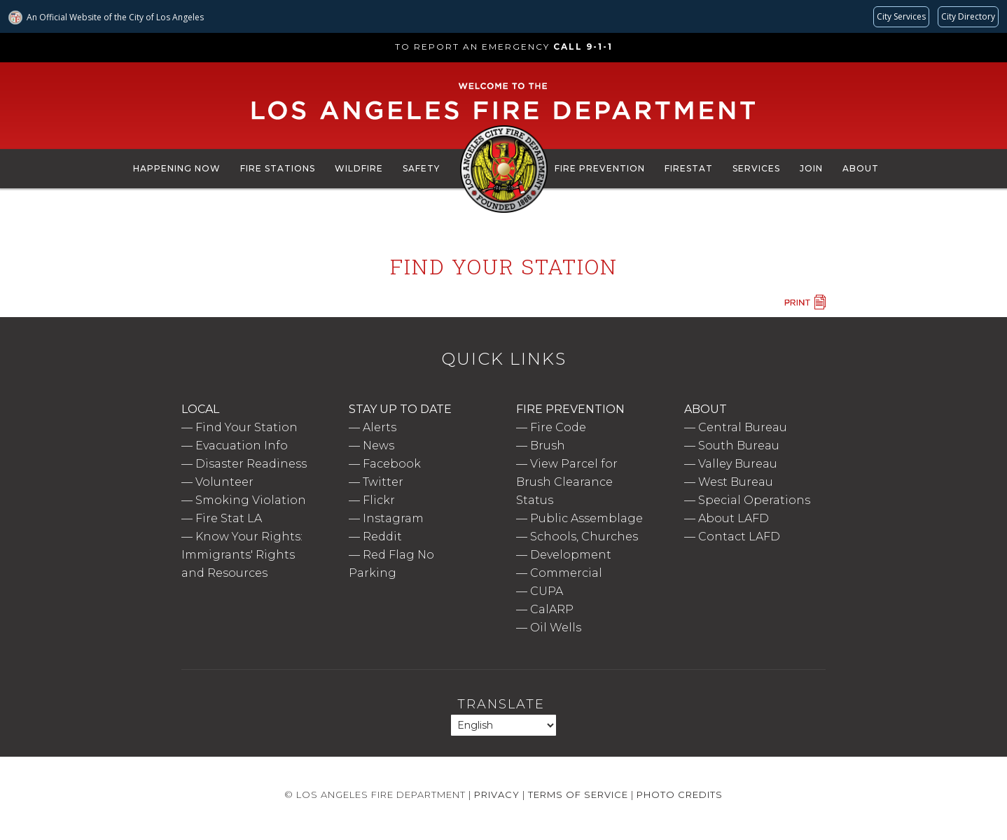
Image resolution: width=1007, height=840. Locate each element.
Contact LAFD (739, 536)
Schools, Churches (584, 536)
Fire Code (558, 427)
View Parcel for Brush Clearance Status (567, 482)
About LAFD (733, 518)
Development (570, 554)
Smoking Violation (250, 500)
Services (756, 168)
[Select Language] (503, 725)
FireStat (689, 168)
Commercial (566, 573)
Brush (547, 445)
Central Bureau (742, 427)
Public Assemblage (586, 518)
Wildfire (359, 168)
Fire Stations (277, 168)
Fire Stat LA (228, 518)
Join (811, 168)
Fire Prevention (600, 168)
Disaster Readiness (251, 463)
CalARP (552, 609)
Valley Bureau (737, 463)
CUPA (546, 591)
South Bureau (738, 445)
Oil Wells (555, 627)
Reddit (382, 536)
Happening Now (177, 168)
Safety (421, 168)
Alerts (379, 427)
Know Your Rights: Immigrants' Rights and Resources (242, 555)
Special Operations (754, 500)
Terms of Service (578, 794)
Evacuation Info (241, 445)
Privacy (497, 794)
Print (805, 302)
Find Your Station (246, 427)
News (378, 445)
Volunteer (224, 482)
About (860, 168)
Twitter (383, 482)
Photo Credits (680, 794)
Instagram (393, 518)
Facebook (392, 463)
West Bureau (735, 482)
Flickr (379, 500)
